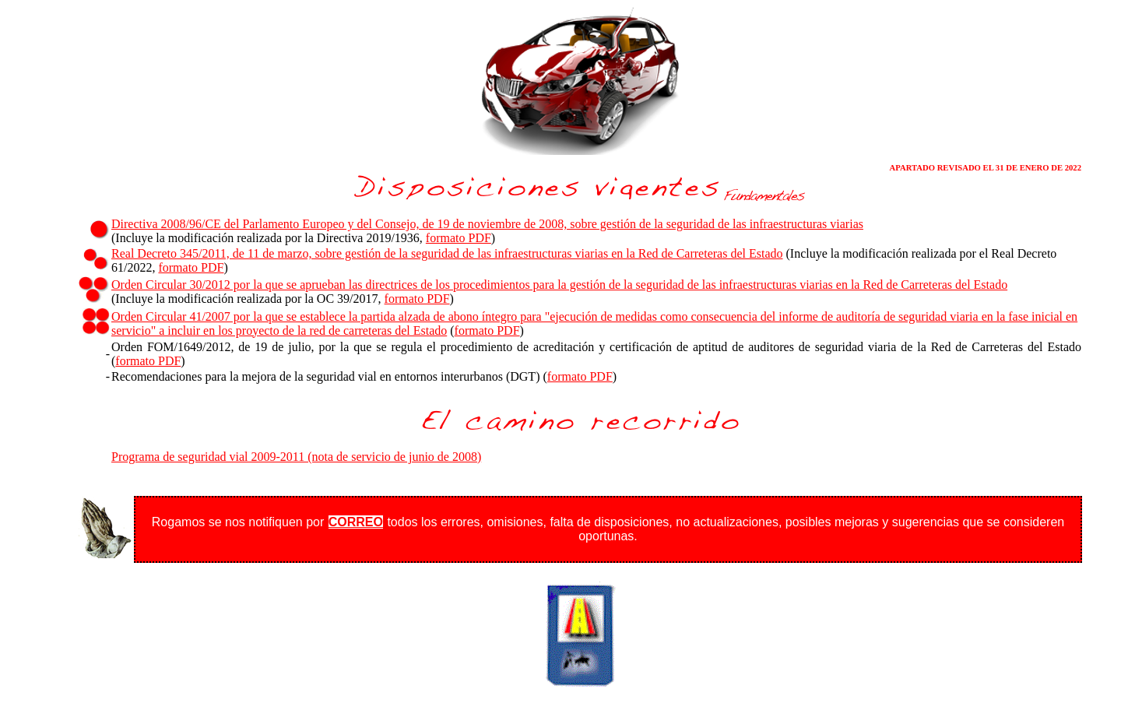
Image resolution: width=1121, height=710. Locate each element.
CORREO (356, 522)
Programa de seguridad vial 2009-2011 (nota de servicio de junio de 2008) (296, 456)
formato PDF (458, 237)
